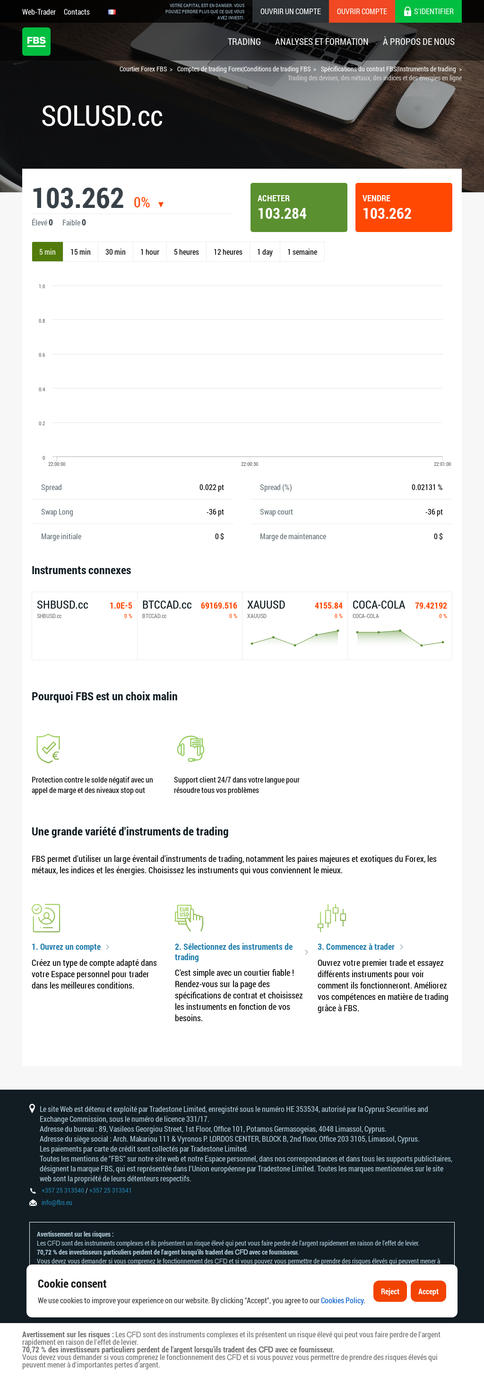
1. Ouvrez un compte (66, 947)
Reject (390, 1292)
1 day (265, 252)
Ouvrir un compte (290, 11)
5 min (47, 252)
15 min (80, 252)
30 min (115, 252)
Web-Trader (39, 12)
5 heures (186, 252)
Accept (428, 1292)
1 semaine (302, 252)
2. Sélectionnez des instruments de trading (234, 952)
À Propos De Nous (419, 41)
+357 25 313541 (110, 1190)
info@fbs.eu (57, 1202)
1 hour (149, 252)
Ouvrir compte (362, 11)
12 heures (228, 252)
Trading (244, 41)
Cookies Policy (342, 1301)
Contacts (77, 12)
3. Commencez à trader (356, 947)
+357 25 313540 (63, 1190)
